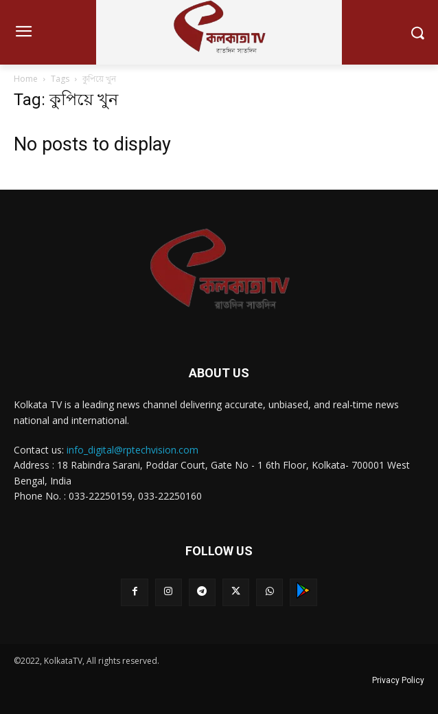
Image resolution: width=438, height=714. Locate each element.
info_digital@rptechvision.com (132, 449)
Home (26, 79)
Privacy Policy (398, 680)
